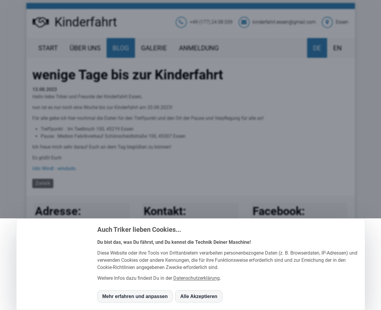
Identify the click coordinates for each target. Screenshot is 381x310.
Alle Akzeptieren (198, 296)
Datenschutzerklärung (196, 278)
